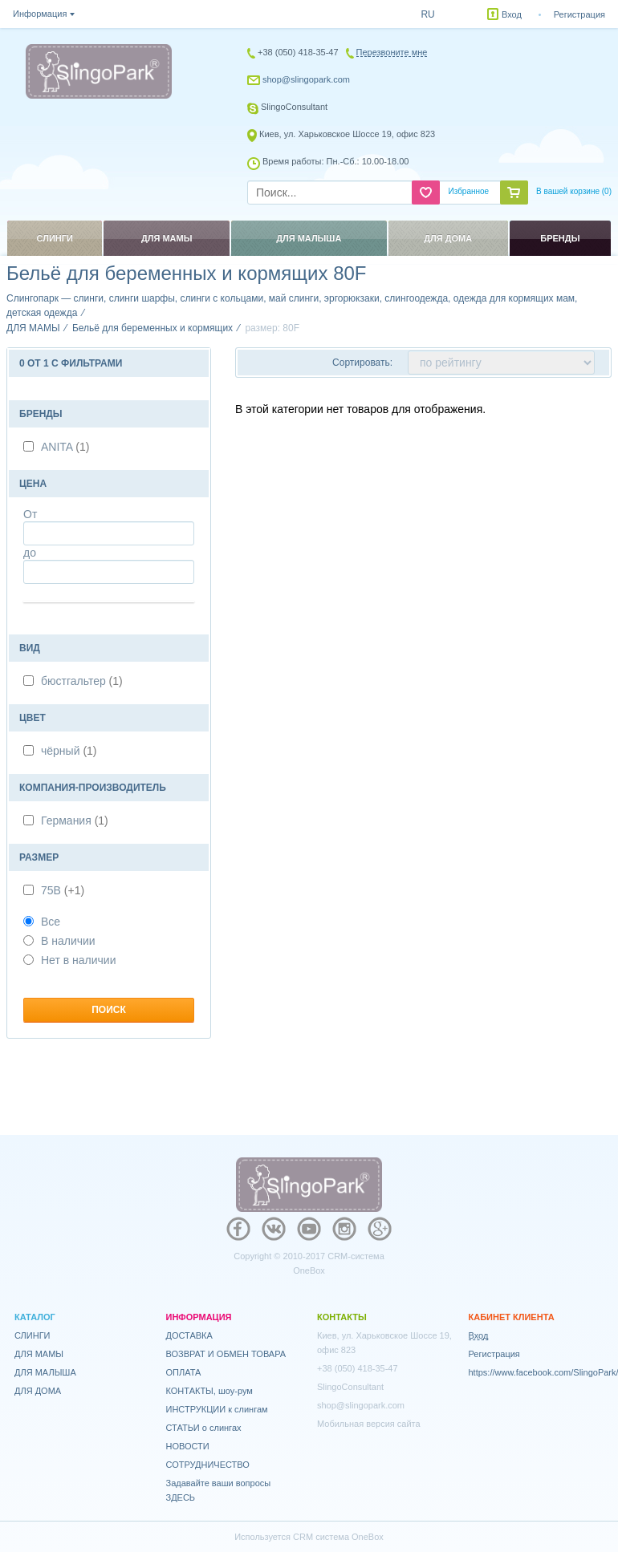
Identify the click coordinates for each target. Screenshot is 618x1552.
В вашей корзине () (574, 191)
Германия (74, 820)
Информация (40, 13)
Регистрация (579, 14)
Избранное (468, 191)
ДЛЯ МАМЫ (38, 1354)
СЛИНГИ (32, 1335)
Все (41, 921)
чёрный (69, 750)
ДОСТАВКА (189, 1335)
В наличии (59, 940)
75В (62, 890)
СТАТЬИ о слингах (204, 1427)
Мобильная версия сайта (369, 1423)
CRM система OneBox (338, 1537)
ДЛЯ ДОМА (37, 1391)
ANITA (65, 446)
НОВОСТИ (187, 1446)
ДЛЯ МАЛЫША (45, 1372)
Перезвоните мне (392, 52)
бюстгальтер (82, 681)
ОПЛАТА (183, 1372)
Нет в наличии (69, 960)
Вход (512, 14)
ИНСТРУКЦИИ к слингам (217, 1409)
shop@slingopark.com (306, 79)
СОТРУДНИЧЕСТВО (208, 1464)
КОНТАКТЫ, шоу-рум (209, 1391)
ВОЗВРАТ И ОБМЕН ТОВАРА (226, 1354)
